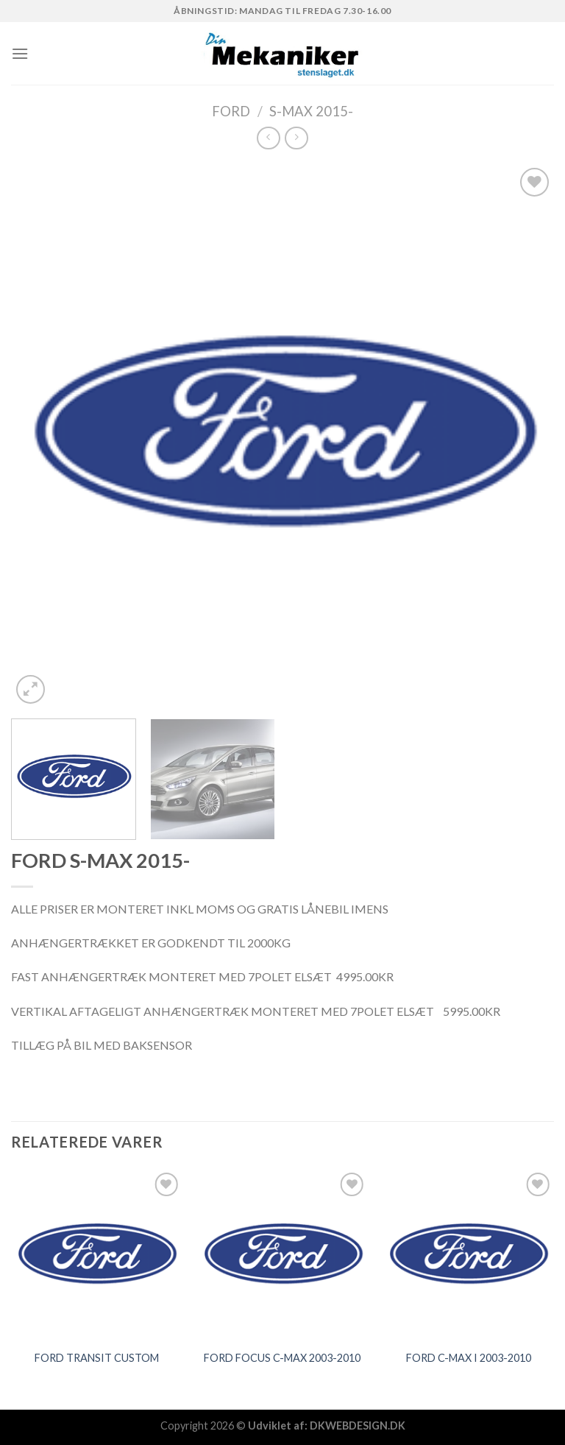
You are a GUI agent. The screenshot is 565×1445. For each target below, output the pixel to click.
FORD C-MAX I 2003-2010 (468, 1358)
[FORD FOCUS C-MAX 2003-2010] (282, 1254)
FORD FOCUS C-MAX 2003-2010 (282, 1358)
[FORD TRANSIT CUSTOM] (96, 1254)
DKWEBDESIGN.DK (357, 1425)
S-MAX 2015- (311, 111)
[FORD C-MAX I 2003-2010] (468, 1254)
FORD (231, 111)
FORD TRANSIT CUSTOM (97, 1358)
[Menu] (20, 53)
